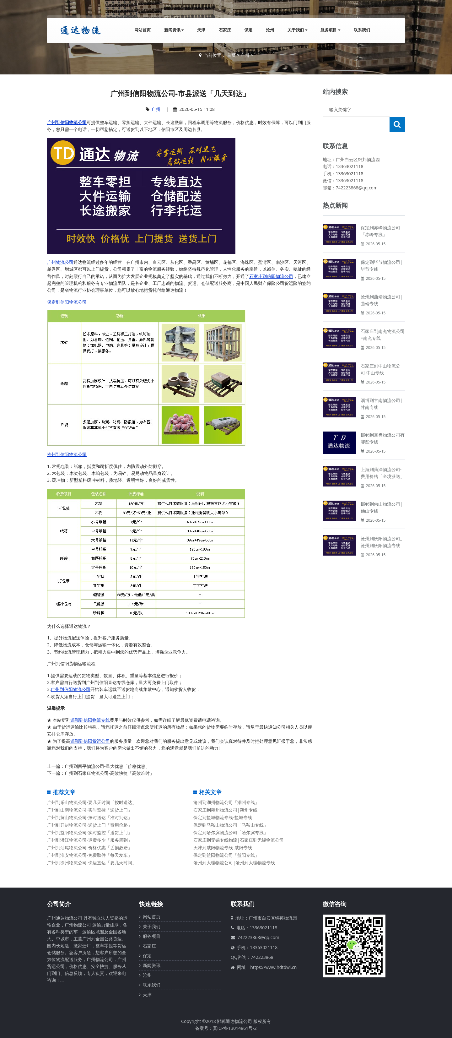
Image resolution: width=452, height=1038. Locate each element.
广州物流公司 (60, 262)
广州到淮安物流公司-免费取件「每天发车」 (89, 855)
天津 (199, 30)
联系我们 (361, 30)
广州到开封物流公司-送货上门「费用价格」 (89, 825)
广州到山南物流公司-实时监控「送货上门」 (89, 810)
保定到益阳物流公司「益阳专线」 (226, 855)
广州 (244, 55)
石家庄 (223, 30)
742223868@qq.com (258, 937)
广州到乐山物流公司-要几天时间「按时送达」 (92, 802)
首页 (231, 55)
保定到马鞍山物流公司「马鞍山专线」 (230, 825)
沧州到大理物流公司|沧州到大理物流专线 (234, 863)
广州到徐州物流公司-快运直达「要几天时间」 (92, 863)
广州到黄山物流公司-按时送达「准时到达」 (89, 817)
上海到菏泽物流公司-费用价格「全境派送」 (383, 457)
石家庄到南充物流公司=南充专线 (383, 319)
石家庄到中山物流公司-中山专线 (380, 354)
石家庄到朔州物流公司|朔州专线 (225, 810)
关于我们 (296, 30)
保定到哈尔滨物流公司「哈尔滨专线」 (230, 832)
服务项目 (330, 30)
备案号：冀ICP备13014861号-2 (226, 1028)
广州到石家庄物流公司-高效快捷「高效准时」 (109, 773)
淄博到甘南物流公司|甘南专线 (382, 388)
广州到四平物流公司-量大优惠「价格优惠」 (107, 766)
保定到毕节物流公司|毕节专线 (382, 250)
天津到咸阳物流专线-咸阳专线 (222, 848)
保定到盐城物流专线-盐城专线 (222, 817)
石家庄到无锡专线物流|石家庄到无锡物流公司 (238, 840)
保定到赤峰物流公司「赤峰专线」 (380, 215)
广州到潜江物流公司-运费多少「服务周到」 (89, 840)
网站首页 (139, 30)
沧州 (269, 30)
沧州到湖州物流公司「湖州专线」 (226, 802)
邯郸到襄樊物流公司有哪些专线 (383, 423)
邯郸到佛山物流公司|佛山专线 (382, 492)
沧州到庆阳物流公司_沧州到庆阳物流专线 (381, 526)
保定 (247, 30)
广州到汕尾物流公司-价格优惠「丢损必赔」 (89, 848)
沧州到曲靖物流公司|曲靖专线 (382, 285)
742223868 (262, 957)
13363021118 (349, 158)
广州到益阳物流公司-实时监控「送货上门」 (89, 832)
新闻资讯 (171, 30)
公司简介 (59, 904)
